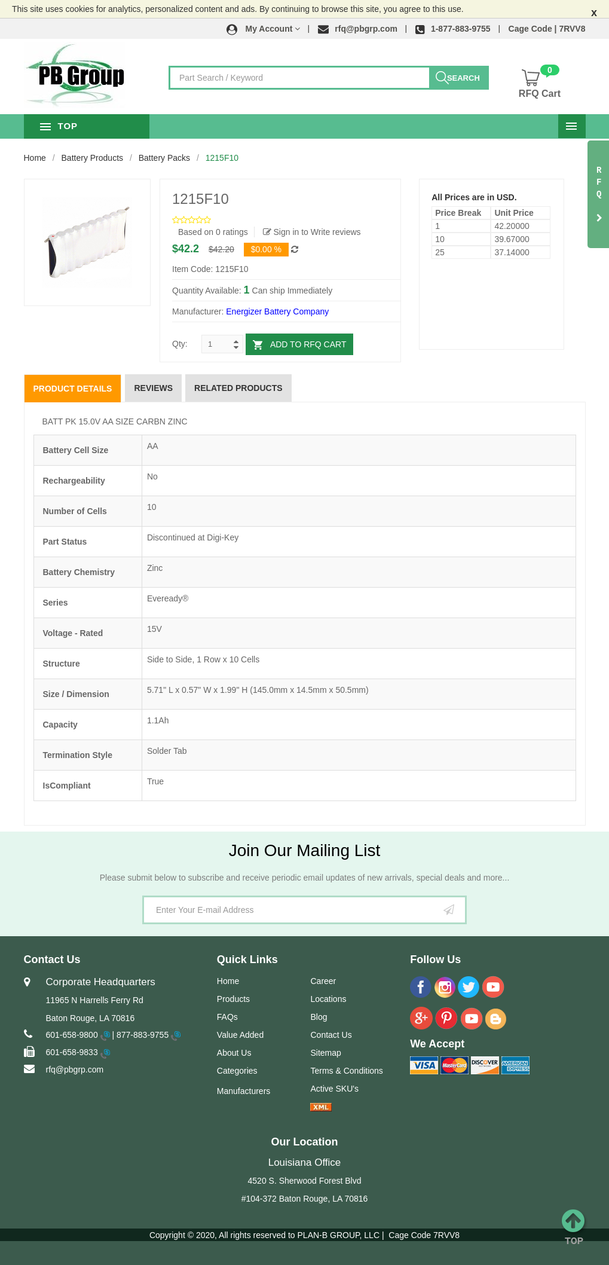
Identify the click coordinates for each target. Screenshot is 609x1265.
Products (233, 999)
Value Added (240, 1035)
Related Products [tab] (238, 388)
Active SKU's (334, 1088)
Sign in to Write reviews (312, 232)
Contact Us (330, 1035)
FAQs (227, 1017)
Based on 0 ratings (213, 232)
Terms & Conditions (346, 1070)
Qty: (180, 344)
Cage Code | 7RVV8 (547, 28)
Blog (318, 1017)
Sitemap (325, 1053)
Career (323, 981)
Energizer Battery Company (277, 311)
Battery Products (93, 158)
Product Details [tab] (72, 388)
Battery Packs (164, 158)
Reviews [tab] (153, 388)
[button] (264, 28)
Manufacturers (243, 1091)
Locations (328, 999)
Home (35, 158)
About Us (234, 1053)
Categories (237, 1070)
